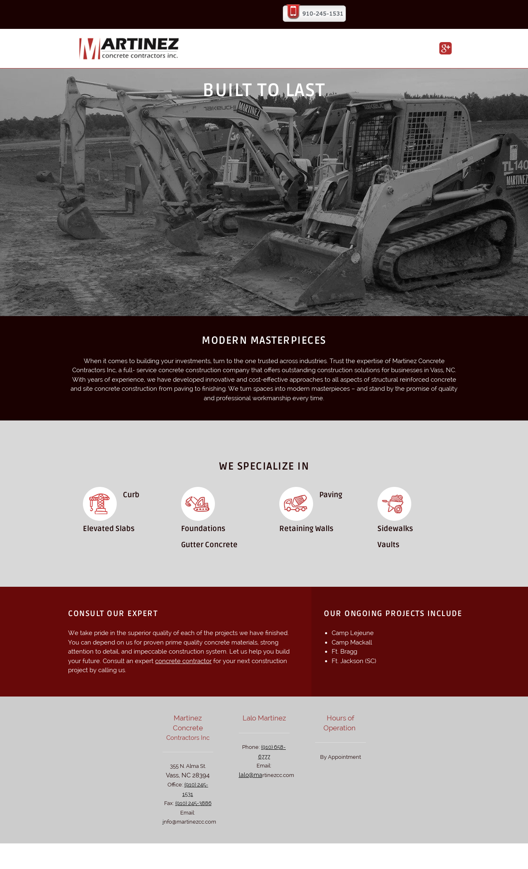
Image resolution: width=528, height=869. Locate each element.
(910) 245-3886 (193, 803)
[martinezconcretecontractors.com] (130, 49)
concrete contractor (183, 661)
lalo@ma (250, 775)
